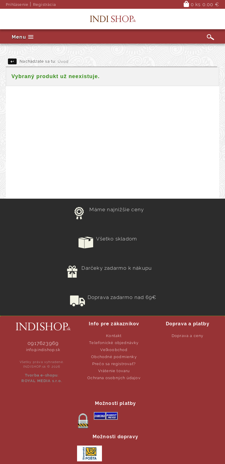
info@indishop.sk (43, 350)
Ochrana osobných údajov (114, 378)
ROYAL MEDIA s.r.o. (41, 381)
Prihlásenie (17, 4)
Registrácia (44, 4)
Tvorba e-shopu (41, 375)
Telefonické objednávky (114, 343)
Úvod (63, 61)
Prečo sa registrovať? (114, 364)
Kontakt (114, 336)
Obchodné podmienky (114, 357)
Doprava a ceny (188, 336)
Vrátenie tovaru (114, 371)
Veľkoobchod (113, 350)
